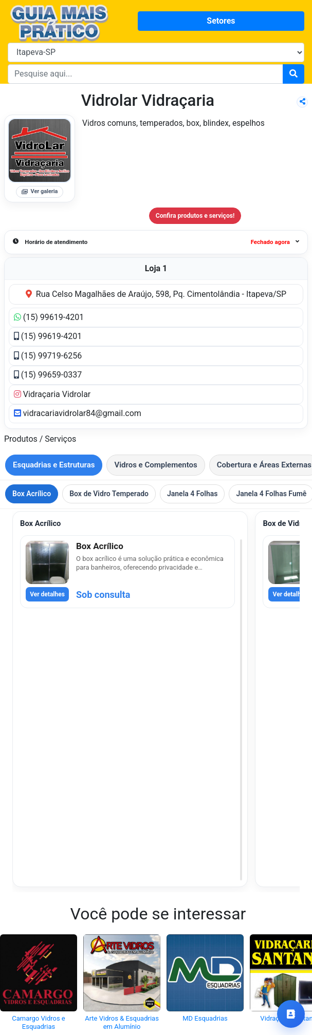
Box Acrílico (31, 494)
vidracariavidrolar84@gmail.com (77, 413)
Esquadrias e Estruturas (54, 464)
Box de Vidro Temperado (109, 494)
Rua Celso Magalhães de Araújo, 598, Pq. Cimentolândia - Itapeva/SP (156, 294)
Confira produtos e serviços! (195, 215)
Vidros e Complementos (155, 464)
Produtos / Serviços (40, 439)
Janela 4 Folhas (192, 494)
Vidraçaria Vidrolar (52, 394)
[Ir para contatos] (291, 1014)
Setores (221, 21)
